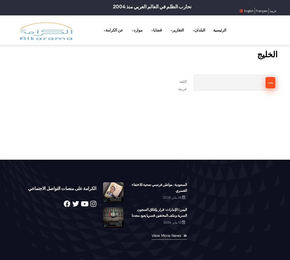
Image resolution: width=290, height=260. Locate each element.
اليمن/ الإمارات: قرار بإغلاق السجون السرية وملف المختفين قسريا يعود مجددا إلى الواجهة (159, 215)
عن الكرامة (113, 30)
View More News (166, 235)
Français (261, 11)
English (249, 11)
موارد (137, 30)
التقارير (177, 30)
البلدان (199, 30)
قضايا (156, 30)
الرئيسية (219, 30)
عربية (273, 11)
